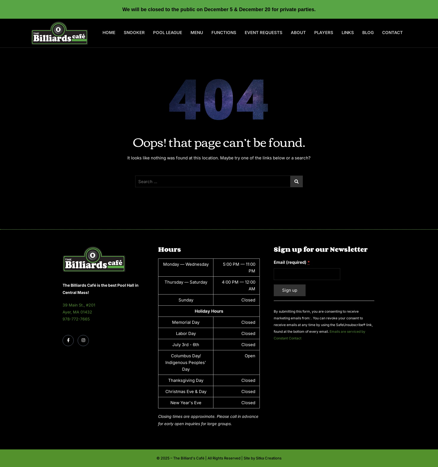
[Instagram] (83, 340)
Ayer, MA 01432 (77, 312)
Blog (368, 32)
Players (323, 32)
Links (348, 32)
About (298, 32)
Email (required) (292, 262)
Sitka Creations (269, 458)
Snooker (134, 32)
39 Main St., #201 (79, 305)
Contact (392, 32)
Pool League (167, 32)
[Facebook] (68, 340)
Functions (223, 32)
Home (109, 32)
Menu (197, 32)
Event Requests (263, 32)
